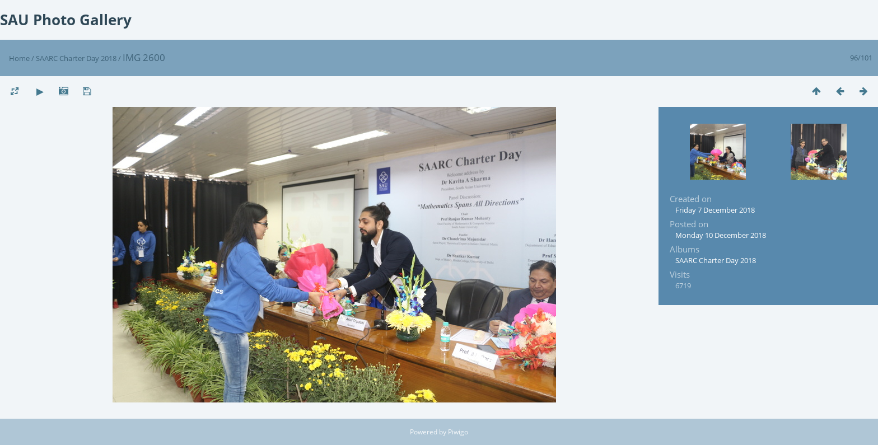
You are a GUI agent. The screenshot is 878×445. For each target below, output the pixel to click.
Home (19, 58)
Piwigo (458, 432)
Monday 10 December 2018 (720, 235)
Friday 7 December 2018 (715, 210)
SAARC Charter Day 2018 (76, 58)
